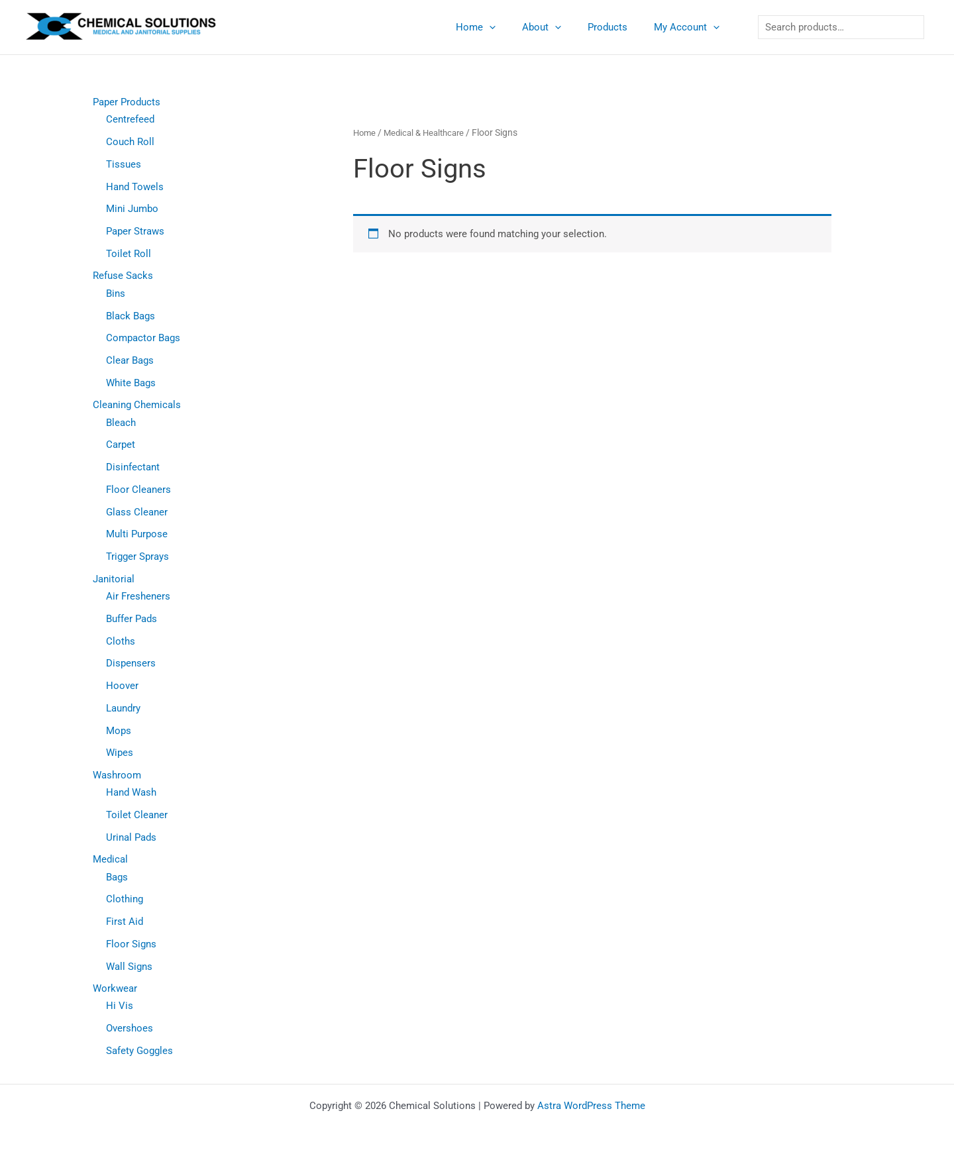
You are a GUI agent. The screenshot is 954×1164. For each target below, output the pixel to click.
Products (617, 27)
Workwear (115, 989)
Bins (115, 293)
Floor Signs (131, 944)
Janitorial (113, 579)
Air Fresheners (138, 596)
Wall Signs (129, 967)
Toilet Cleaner (137, 815)
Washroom (117, 775)
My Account (690, 27)
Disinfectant (133, 467)
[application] (512, 27)
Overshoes (129, 1029)
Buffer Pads (131, 619)
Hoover (122, 686)
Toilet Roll (128, 254)
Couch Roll (130, 142)
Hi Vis (119, 1006)
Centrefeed (130, 119)
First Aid (124, 922)
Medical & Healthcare (429, 132)
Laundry (123, 708)
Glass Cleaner (137, 512)
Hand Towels (135, 187)
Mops (118, 731)
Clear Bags (130, 360)
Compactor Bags (143, 338)
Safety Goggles (139, 1051)
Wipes (119, 753)
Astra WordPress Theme (591, 1106)
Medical (110, 860)
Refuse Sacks (123, 276)
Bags (117, 877)
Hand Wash (131, 793)
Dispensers (131, 664)
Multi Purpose (137, 535)
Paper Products (126, 102)
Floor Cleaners (138, 490)
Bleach (121, 423)
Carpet (120, 445)
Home (499, 27)
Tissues (123, 164)
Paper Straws (135, 231)
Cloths (120, 641)
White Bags (131, 383)
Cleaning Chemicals (137, 405)
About (558, 27)
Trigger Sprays (137, 556)
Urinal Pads (131, 837)
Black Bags (130, 316)
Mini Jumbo (132, 209)
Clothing (124, 900)
